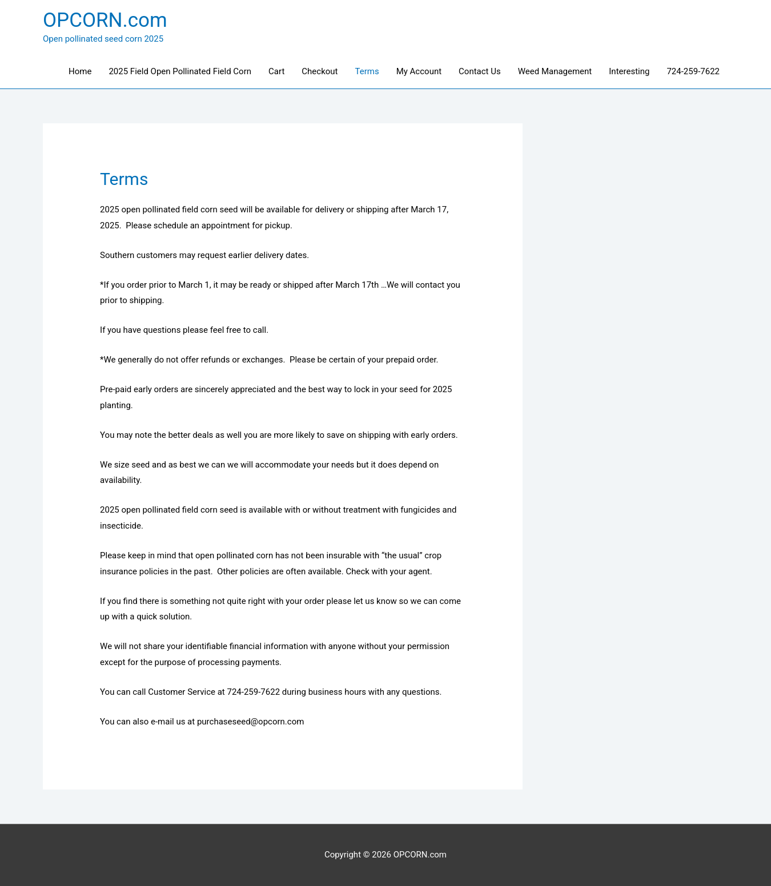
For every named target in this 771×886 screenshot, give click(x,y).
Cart (276, 71)
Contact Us (480, 71)
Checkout (320, 71)
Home (80, 71)
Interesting (629, 71)
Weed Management (555, 71)
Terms (367, 71)
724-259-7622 (693, 71)
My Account (418, 71)
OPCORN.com (105, 20)
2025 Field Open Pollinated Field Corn (180, 71)
